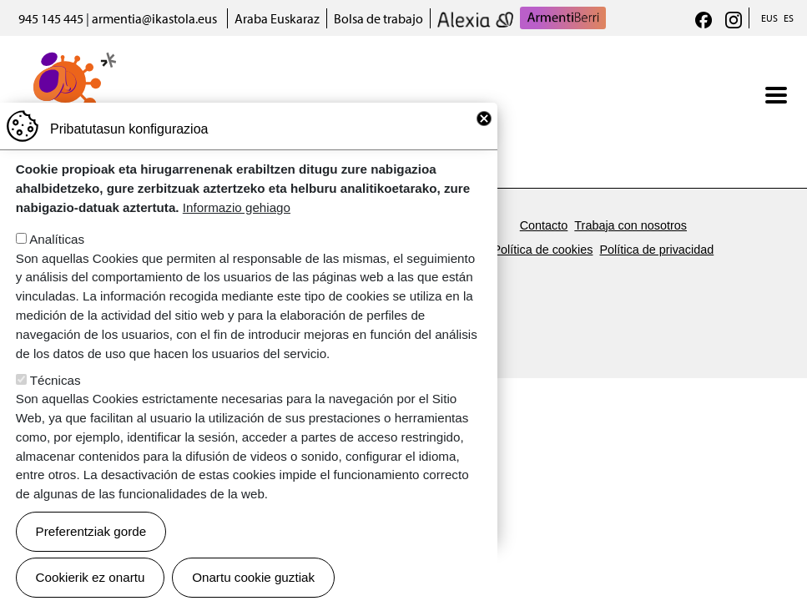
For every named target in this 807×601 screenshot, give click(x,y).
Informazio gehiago (236, 236)
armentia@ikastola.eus (154, 18)
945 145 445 (50, 18)
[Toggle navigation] (776, 95)
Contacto (544, 225)
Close (484, 147)
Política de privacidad (656, 249)
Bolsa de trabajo (378, 18)
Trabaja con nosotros (630, 225)
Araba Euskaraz (277, 18)
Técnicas (55, 409)
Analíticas (56, 267)
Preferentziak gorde (91, 560)
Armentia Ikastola (67, 62)
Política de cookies (542, 249)
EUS (769, 18)
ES (789, 18)
